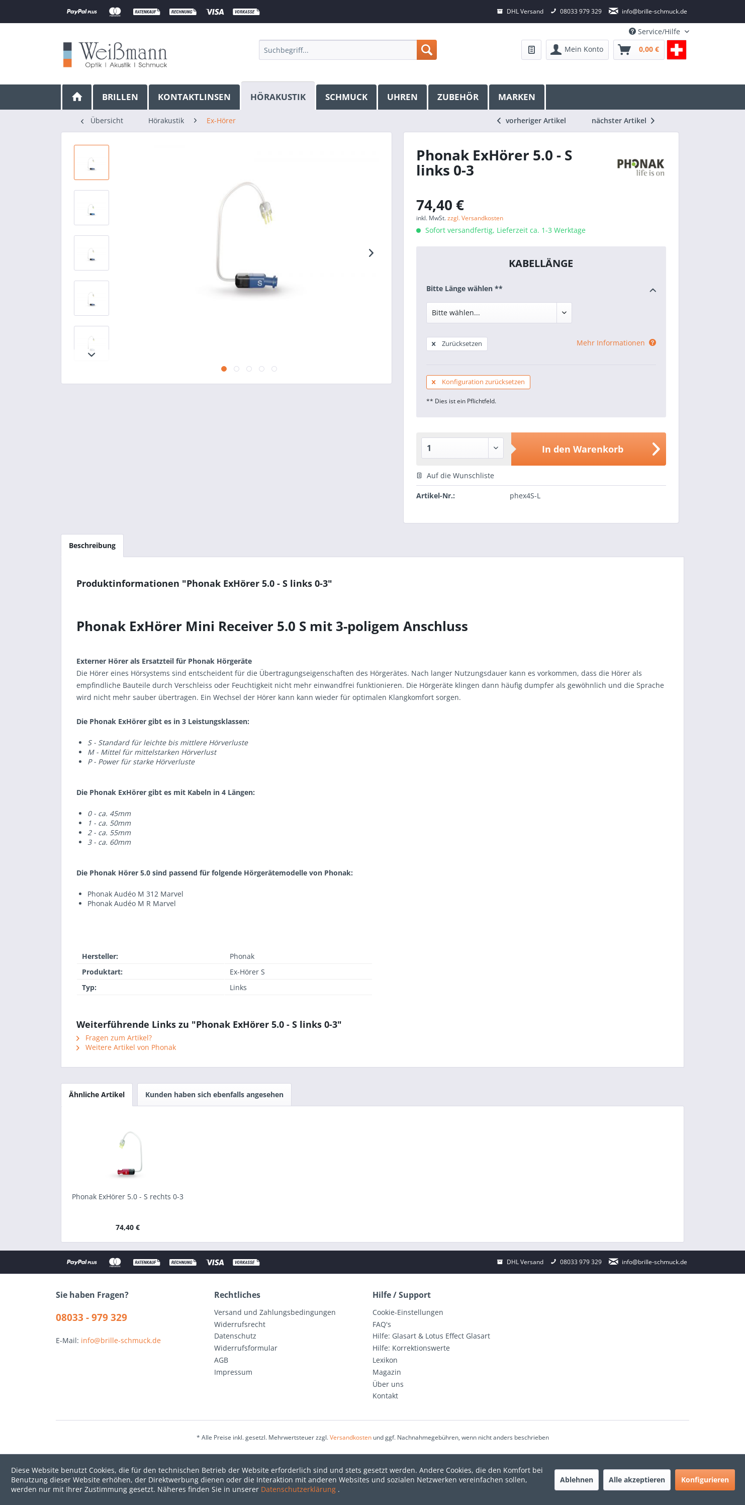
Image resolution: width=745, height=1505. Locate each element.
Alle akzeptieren (637, 1479)
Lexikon (385, 1360)
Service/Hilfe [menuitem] (655, 31)
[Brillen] (121, 97)
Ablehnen (576, 1479)
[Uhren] (403, 97)
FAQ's (381, 1324)
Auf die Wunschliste (455, 475)
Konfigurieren (705, 1479)
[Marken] (517, 97)
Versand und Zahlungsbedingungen (275, 1312)
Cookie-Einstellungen (407, 1312)
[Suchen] (427, 50)
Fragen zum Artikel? (114, 1037)
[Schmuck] (347, 97)
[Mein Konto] (577, 50)
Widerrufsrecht (239, 1324)
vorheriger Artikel (531, 120)
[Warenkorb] (639, 50)
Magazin (386, 1372)
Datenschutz (235, 1336)
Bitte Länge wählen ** (541, 289)
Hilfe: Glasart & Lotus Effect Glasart (431, 1336)
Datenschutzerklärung (299, 1489)
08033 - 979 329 (91, 1317)
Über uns (388, 1384)
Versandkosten (350, 1437)
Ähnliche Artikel (97, 1094)
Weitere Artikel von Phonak (126, 1047)
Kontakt (385, 1395)
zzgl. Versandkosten (475, 218)
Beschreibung (92, 545)
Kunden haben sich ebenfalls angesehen (214, 1094)
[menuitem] (347, 50)
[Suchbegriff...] (347, 50)
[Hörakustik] (278, 96)
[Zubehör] (458, 97)
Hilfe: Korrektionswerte (411, 1348)
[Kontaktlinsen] (195, 97)
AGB (221, 1360)
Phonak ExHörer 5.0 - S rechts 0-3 (127, 1196)
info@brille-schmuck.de (121, 1340)
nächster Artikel (623, 120)
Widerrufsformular (245, 1348)
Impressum (233, 1372)
